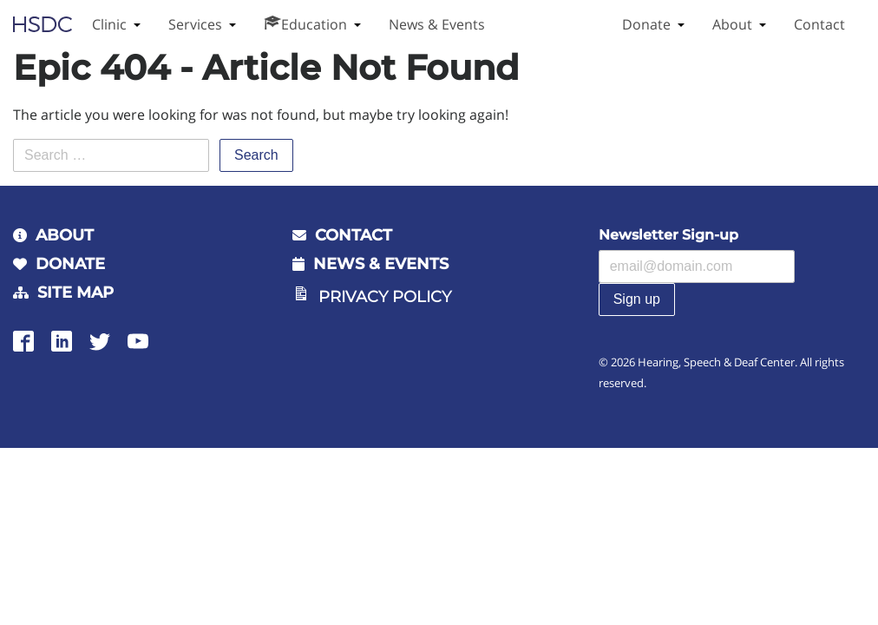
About (732, 24)
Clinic (109, 24)
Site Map (75, 292)
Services (195, 24)
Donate (646, 24)
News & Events (437, 24)
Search (256, 155)
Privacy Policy (384, 296)
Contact (819, 24)
